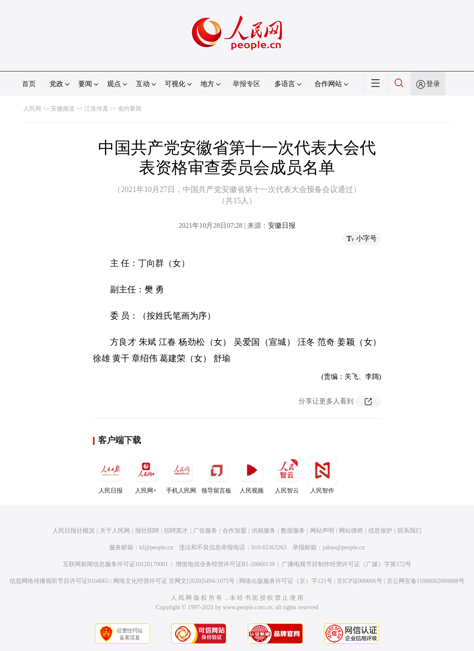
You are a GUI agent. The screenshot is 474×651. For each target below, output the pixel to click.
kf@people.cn (156, 547)
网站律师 (351, 530)
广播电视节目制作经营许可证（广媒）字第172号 (346, 564)
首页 (29, 83)
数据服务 (293, 530)
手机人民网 (181, 474)
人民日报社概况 (73, 530)
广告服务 (205, 530)
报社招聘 (147, 530)
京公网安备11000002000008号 (426, 581)
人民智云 (287, 474)
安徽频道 (63, 108)
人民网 (32, 108)
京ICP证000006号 (359, 581)
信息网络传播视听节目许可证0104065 (59, 581)
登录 (433, 83)
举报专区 (246, 83)
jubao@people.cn (344, 547)
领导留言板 (216, 474)
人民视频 (252, 474)
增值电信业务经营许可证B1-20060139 (225, 564)
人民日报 (110, 474)
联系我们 (409, 530)
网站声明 (322, 530)
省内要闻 (129, 108)
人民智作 (322, 474)
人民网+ (146, 474)
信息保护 (380, 530)
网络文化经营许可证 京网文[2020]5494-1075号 (174, 581)
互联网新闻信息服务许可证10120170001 (115, 564)
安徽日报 (281, 225)
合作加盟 (234, 530)
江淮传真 (96, 108)
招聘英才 (176, 530)
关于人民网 (115, 530)
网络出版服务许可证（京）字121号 (285, 581)
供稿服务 (264, 530)
